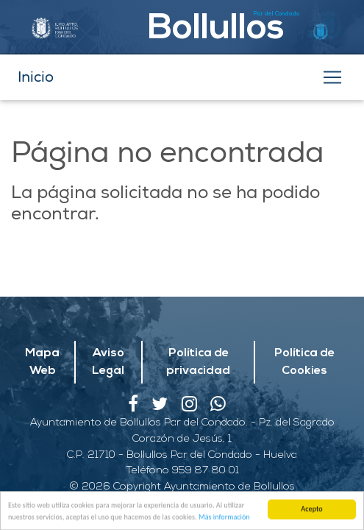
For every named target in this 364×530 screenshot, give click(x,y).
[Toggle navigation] (332, 77)
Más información (224, 518)
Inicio (36, 77)
